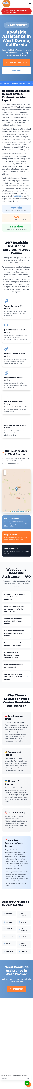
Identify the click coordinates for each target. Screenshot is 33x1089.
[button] (16, 490)
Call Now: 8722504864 (16, 62)
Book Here (16, 70)
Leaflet (12, 512)
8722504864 (17, 196)
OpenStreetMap (20, 512)
